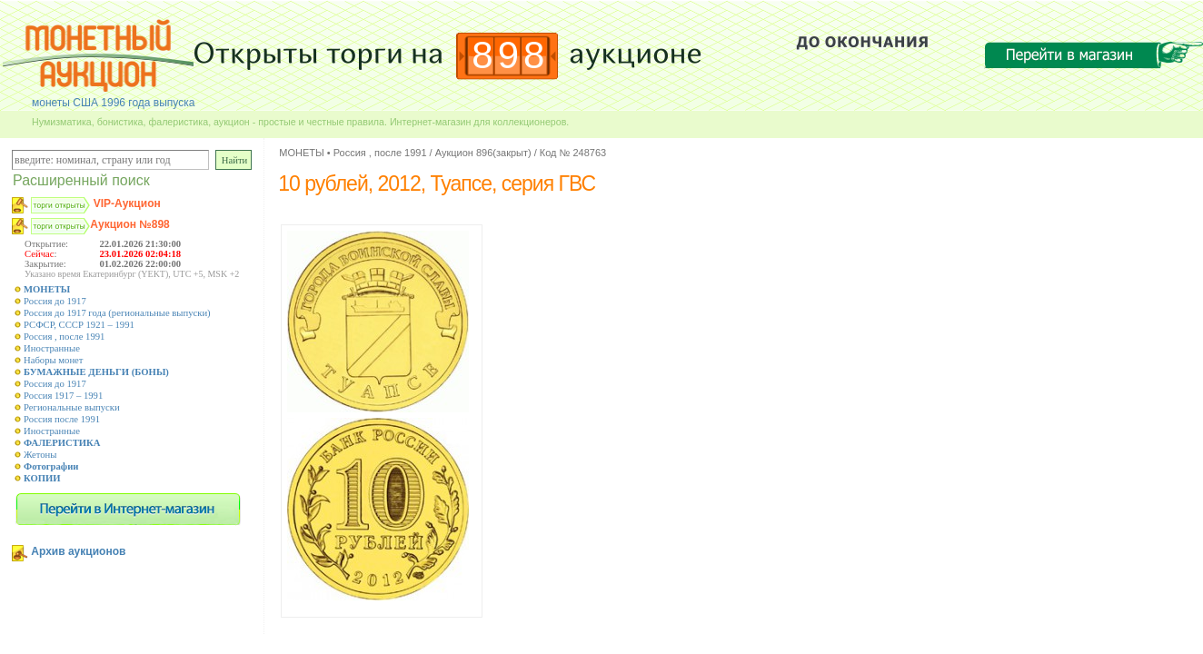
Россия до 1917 (55, 301)
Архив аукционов (78, 551)
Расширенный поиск (81, 180)
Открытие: (46, 244)
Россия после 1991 (62, 419)
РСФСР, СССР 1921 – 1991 (79, 325)
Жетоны (40, 455)
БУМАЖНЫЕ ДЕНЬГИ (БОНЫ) (96, 372)
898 (510, 55)
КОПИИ (42, 478)
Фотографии (51, 466)
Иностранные (52, 348)
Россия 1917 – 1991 (63, 396)
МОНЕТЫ (47, 289)
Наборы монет (54, 360)
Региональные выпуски (72, 407)
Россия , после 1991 (64, 337)
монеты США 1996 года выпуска (113, 102)
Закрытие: (45, 264)
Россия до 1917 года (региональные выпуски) (117, 313)
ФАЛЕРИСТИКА (62, 443)
